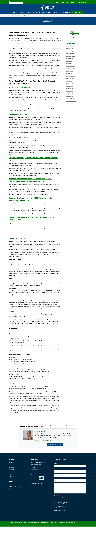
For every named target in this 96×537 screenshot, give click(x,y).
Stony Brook (11, 472)
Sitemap (11, 525)
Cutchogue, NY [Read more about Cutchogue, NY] (69, 91)
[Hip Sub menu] (16, 12)
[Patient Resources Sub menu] (86, 2)
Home (10, 16)
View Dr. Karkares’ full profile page (43, 440)
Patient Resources (81, 2)
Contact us (72, 2)
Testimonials (65, 2)
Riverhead (11, 481)
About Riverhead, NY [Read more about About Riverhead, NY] (71, 101)
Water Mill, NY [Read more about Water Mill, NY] (69, 83)
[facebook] (10, 489)
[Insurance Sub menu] (69, 12)
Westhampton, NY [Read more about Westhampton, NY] (70, 66)
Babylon (10, 465)
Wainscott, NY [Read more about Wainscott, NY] (69, 88)
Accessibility (21, 525)
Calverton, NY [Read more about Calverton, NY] (69, 58)
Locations (55, 12)
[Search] (22, 3)
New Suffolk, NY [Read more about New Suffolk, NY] (70, 46)
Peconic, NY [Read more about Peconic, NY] (69, 61)
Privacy (15, 525)
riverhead (15, 16)
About (50, 2)
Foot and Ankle (46, 12)
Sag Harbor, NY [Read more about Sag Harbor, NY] (69, 93)
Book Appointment (77, 12)
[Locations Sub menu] (59, 12)
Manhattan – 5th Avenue (14, 486)
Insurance (65, 12)
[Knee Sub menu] (30, 12)
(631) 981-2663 (74, 33)
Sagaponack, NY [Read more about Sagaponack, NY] (70, 68)
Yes (55, 497)
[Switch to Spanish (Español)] (51, 528)
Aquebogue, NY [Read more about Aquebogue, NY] (69, 86)
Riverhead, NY (34, 65)
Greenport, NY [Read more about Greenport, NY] (69, 71)
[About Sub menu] (53, 2)
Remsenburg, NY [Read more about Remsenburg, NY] (70, 51)
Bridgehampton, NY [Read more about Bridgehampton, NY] (70, 56)
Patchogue (11, 479)
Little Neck (11, 474)
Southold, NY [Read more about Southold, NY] (69, 81)
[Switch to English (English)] (42, 528)
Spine (20, 12)
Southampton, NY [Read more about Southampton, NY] (70, 53)
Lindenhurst (11, 476)
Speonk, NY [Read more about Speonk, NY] (69, 63)
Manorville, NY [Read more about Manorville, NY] (69, 78)
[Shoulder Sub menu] (39, 12)
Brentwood (11, 467)
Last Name (56, 469)
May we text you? (57, 495)
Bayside (10, 462)
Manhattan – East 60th (14, 484)
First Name (56, 463)
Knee (27, 12)
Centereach (11, 469)
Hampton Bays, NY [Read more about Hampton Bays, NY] (70, 76)
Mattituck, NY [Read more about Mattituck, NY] (69, 48)
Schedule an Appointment (54, 444)
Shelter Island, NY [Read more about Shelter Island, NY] (70, 98)
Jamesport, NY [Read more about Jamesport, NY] (69, 96)
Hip (14, 12)
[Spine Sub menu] (23, 12)
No (63, 497)
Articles (58, 2)
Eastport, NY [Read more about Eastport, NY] (69, 73)
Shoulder (35, 12)
